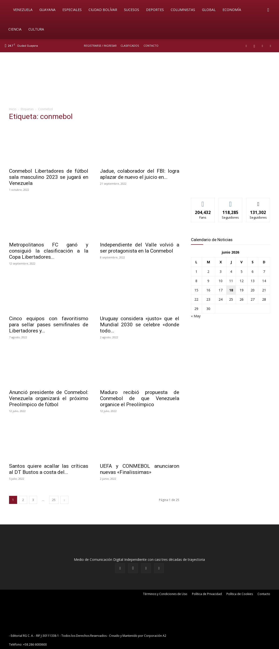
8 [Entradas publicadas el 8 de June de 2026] (196, 280)
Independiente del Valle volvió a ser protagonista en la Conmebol (139, 248)
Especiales (72, 9)
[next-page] (64, 500)
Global (209, 9)
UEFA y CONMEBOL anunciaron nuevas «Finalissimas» (139, 469)
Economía (232, 9)
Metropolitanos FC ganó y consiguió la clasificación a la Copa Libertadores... (48, 251)
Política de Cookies (239, 594)
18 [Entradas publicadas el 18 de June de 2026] (231, 290)
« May (196, 316)
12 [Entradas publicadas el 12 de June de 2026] (242, 280)
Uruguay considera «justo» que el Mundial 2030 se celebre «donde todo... (139, 325)
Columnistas (183, 9)
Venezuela (23, 9)
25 (54, 500)
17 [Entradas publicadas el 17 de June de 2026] (221, 290)
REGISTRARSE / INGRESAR (100, 45)
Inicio (12, 109)
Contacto (151, 45)
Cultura (36, 29)
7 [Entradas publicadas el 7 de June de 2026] (264, 271)
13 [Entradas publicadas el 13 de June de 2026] (253, 280)
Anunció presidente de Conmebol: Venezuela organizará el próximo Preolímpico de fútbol (48, 398)
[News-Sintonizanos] (227, 186)
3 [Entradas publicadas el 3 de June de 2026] (221, 271)
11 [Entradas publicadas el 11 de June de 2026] (231, 280)
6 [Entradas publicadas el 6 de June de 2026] (253, 271)
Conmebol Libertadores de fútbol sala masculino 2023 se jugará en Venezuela (48, 177)
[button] (268, 10)
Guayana (47, 9)
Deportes (155, 9)
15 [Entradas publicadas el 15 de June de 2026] (196, 290)
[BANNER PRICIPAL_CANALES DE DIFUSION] (139, 80)
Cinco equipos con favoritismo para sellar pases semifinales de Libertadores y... (48, 325)
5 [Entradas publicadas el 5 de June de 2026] (242, 271)
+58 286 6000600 (35, 644)
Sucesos (131, 9)
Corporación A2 (155, 636)
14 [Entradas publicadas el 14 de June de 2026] (264, 280)
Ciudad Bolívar (103, 9)
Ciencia (15, 29)
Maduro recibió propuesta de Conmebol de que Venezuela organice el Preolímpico (139, 398)
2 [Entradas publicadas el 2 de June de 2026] (208, 271)
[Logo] (7, 10)
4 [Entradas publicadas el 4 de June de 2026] (231, 271)
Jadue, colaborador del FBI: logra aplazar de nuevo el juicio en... (139, 174)
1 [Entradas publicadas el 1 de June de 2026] (196, 271)
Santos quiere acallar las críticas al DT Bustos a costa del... (48, 469)
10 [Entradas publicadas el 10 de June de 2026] (221, 280)
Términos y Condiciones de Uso (165, 594)
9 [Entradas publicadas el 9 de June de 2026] (208, 280)
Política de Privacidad (207, 594)
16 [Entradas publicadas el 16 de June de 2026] (208, 290)
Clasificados (130, 45)
